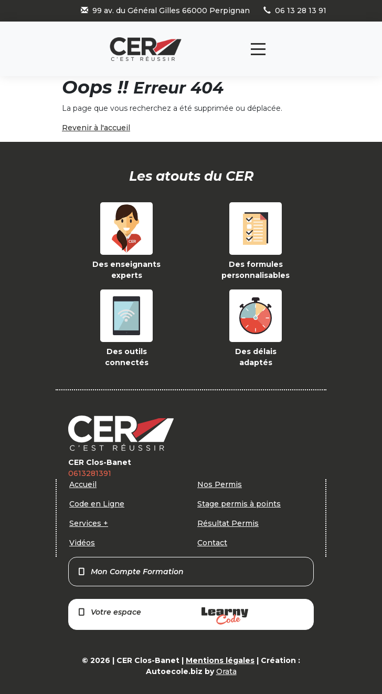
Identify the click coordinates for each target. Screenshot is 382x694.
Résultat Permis (228, 523)
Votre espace (162, 616)
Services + (88, 523)
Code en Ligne (96, 504)
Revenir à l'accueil (96, 127)
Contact (212, 542)
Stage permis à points (239, 504)
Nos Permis (219, 484)
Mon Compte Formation (130, 571)
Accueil (83, 484)
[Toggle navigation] (258, 49)
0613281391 (89, 473)
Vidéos (82, 542)
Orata (226, 671)
